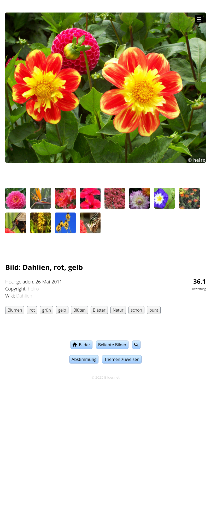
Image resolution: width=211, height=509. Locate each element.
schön (136, 310)
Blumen (15, 310)
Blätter (99, 310)
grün (46, 310)
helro (33, 289)
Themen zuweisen (121, 359)
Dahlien (24, 296)
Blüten (79, 310)
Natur (118, 310)
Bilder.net (111, 377)
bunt (153, 310)
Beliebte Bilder (112, 345)
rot (32, 310)
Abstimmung (84, 359)
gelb (62, 310)
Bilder (81, 345)
